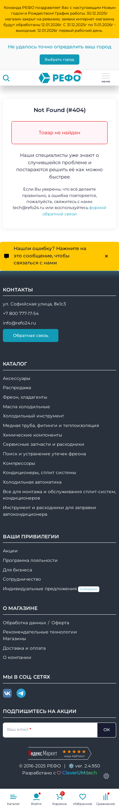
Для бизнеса (17, 569)
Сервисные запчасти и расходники (43, 444)
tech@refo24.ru (28, 207)
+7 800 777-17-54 (21, 313)
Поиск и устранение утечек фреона (44, 453)
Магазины (14, 638)
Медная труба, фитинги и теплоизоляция (51, 425)
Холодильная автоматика (32, 482)
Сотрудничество (22, 579)
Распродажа (17, 387)
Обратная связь (31, 335)
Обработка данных (24, 622)
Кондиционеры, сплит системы (39, 472)
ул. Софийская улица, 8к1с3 (34, 303)
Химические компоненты (32, 434)
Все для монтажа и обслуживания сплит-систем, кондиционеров (59, 495)
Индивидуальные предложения (51, 589)
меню (106, 78)
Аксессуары (16, 378)
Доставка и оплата (24, 648)
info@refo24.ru (19, 322)
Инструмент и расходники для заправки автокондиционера (49, 511)
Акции (10, 550)
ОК (106, 729)
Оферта (60, 622)
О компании (17, 657)
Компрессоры (19, 463)
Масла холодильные (26, 406)
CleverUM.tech (79, 773)
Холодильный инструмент (33, 415)
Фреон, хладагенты (25, 397)
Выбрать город (59, 59)
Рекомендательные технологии (40, 631)
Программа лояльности (30, 560)
